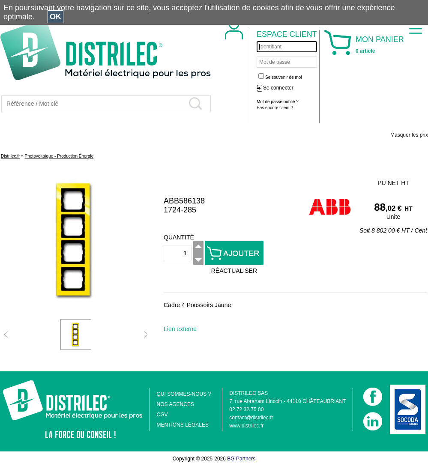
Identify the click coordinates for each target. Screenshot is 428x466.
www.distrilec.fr (246, 426)
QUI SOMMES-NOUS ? (184, 394)
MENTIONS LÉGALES (183, 425)
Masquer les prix (409, 135)
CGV (162, 415)
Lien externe (180, 329)
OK (55, 16)
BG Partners (241, 459)
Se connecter (278, 88)
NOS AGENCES (175, 404)
